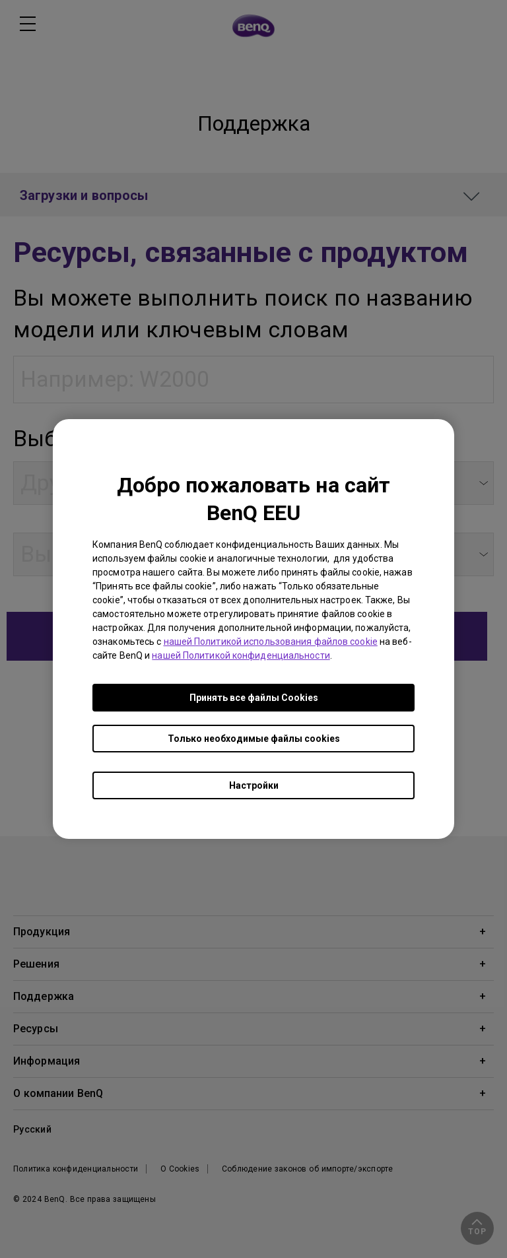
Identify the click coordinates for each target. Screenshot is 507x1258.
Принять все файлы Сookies (253, 697)
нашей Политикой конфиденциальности (240, 655)
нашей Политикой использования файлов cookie (271, 641)
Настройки (254, 785)
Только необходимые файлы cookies (254, 738)
